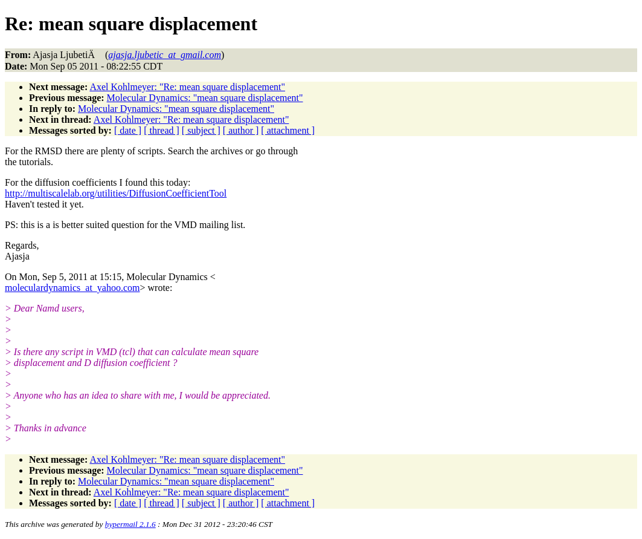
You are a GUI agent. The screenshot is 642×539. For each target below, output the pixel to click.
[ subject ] (201, 130)
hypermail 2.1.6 (130, 524)
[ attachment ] (288, 130)
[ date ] (127, 130)
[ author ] (241, 130)
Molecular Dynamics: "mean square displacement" (205, 98)
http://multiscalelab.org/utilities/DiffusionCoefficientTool (115, 193)
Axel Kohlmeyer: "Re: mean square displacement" (187, 87)
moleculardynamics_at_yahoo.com (72, 288)
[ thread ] (161, 130)
